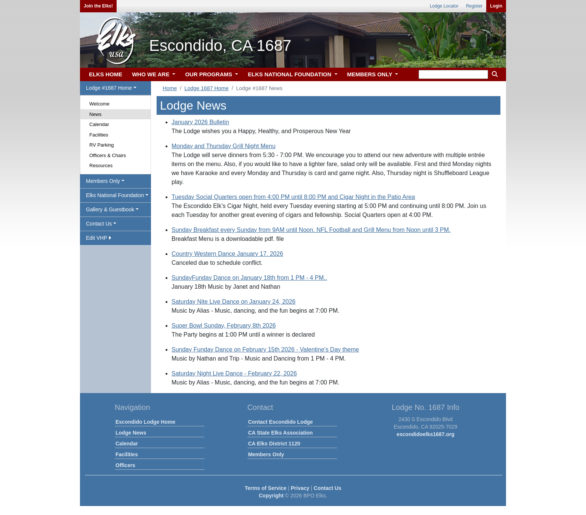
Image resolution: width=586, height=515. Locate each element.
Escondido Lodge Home (145, 422)
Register (474, 6)
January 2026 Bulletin (200, 122)
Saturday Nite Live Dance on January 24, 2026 (234, 301)
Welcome (99, 104)
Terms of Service (266, 488)
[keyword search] (453, 74)
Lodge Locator (444, 6)
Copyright (271, 496)
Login (496, 6)
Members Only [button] (103, 181)
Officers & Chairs (107, 155)
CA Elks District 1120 (274, 444)
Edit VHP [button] (98, 238)
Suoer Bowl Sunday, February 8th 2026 (224, 325)
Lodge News (130, 433)
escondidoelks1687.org (425, 434)
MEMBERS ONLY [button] (370, 74)
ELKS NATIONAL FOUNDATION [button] (290, 74)
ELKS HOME (105, 74)
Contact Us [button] (99, 224)
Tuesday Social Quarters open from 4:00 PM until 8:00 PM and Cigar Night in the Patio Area (293, 197)
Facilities (98, 135)
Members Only (266, 454)
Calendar (99, 124)
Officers (125, 465)
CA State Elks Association (280, 433)
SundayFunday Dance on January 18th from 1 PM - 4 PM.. (249, 278)
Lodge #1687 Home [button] (109, 88)
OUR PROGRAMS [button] (209, 74)
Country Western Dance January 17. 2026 (227, 254)
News (95, 114)
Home (170, 88)
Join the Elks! (98, 6)
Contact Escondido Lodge (280, 422)
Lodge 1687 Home (206, 88)
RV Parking (101, 145)
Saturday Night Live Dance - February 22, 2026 (234, 373)
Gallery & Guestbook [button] (110, 209)
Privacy (300, 488)
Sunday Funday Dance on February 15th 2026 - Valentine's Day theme (265, 349)
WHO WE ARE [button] (151, 74)
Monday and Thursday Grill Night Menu (223, 146)
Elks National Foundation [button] (115, 195)
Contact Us (327, 488)
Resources (100, 165)
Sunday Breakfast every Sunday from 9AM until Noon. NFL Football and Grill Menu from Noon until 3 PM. (311, 230)
